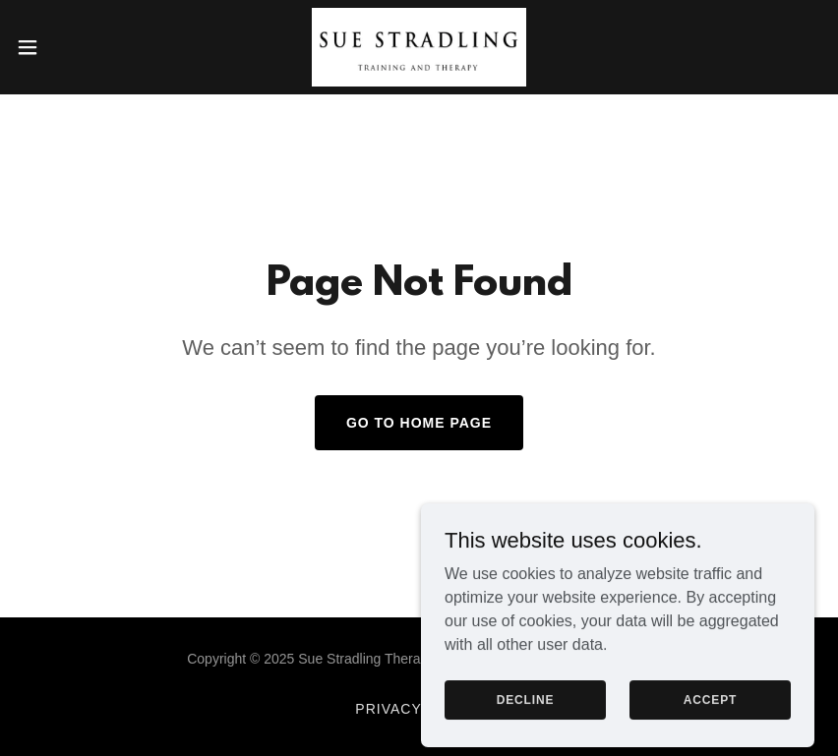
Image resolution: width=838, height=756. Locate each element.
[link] (418, 47)
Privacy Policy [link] (418, 709)
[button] (69, 47)
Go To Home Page (419, 423)
